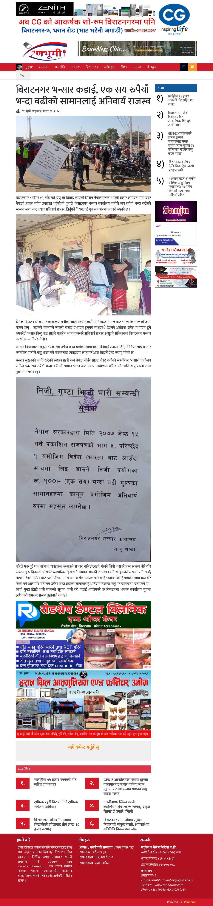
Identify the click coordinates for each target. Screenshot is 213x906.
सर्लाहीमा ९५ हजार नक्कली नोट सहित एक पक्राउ (55, 782)
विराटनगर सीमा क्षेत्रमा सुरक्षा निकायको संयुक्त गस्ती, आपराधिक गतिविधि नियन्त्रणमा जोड (126, 824)
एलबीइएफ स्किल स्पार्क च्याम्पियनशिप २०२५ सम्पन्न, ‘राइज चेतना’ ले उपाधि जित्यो (127, 807)
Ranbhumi (190, 902)
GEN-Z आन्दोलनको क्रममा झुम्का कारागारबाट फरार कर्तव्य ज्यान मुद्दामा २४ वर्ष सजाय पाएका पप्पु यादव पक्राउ (126, 787)
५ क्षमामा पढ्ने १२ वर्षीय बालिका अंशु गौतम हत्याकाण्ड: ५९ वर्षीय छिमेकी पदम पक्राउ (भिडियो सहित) (182, 187)
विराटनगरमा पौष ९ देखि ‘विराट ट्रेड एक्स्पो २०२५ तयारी (181, 166)
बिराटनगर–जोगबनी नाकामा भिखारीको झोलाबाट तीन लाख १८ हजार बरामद (56, 824)
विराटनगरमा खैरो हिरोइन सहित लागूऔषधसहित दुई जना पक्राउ (179, 119)
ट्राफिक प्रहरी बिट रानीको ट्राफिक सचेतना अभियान (56, 804)
